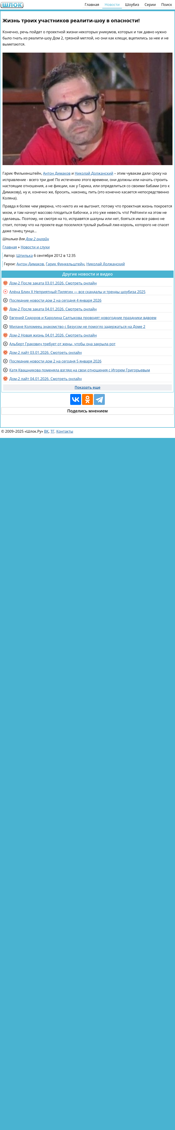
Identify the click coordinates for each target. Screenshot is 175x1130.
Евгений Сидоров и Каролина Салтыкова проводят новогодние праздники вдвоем (82, 317)
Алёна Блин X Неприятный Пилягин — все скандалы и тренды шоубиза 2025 (77, 291)
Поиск (166, 4)
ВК (46, 431)
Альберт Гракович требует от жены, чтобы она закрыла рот (62, 343)
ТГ (52, 431)
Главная (92, 4)
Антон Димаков (57, 173)
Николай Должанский (94, 173)
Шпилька (24, 255)
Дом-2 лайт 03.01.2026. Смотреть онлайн (45, 352)
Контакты (64, 431)
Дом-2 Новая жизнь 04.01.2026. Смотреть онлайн (53, 335)
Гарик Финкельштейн (65, 263)
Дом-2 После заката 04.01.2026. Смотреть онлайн (53, 309)
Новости (112, 4)
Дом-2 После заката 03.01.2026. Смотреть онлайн (53, 283)
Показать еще (87, 387)
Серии (150, 4)
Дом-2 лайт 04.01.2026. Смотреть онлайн (45, 378)
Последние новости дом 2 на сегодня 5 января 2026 (55, 361)
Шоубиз (132, 4)
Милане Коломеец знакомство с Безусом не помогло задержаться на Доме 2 (77, 326)
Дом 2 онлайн (37, 238)
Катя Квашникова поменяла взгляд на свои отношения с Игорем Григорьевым (79, 370)
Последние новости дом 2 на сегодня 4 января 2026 (55, 300)
